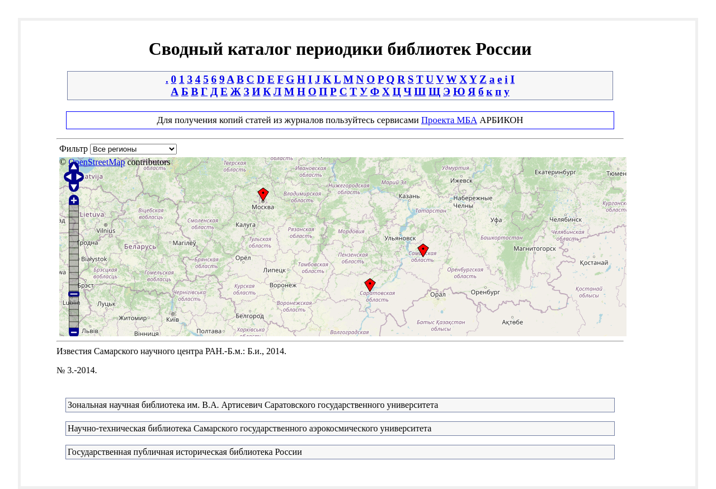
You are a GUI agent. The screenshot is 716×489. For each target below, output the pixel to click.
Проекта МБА (449, 120)
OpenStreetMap (96, 162)
